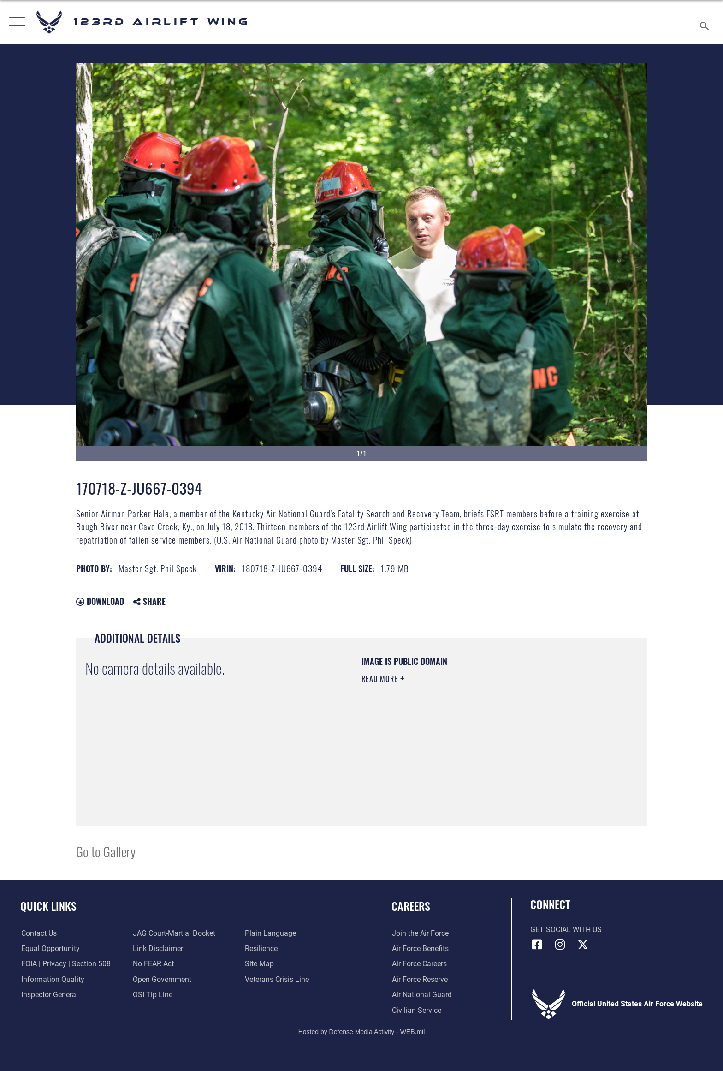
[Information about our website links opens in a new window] (158, 948)
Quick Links (48, 906)
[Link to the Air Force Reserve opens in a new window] (419, 979)
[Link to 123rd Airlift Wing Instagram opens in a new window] (560, 944)
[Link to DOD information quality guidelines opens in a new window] (51, 979)
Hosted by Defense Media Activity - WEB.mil (361, 1031)
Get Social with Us (566, 929)
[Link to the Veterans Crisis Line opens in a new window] (277, 979)
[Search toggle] (706, 22)
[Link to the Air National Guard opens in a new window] (421, 994)
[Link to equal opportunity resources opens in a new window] (49, 948)
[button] (15, 22)
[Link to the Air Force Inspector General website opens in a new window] (48, 994)
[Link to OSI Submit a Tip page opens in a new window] (152, 994)
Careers (410, 906)
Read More (381, 678)
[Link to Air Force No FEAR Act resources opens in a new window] (153, 963)
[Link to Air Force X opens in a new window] (583, 944)
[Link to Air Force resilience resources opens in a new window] (261, 948)
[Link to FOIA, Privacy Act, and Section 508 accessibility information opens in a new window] (65, 963)
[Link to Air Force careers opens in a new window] (418, 963)
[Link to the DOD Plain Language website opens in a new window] (270, 933)
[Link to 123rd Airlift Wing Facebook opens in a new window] (537, 944)
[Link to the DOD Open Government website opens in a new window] (162, 979)
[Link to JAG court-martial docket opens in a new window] (174, 933)
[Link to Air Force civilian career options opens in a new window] (416, 1009)
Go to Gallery (106, 851)
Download (100, 601)
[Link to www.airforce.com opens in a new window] (419, 933)
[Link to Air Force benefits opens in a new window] (419, 948)
